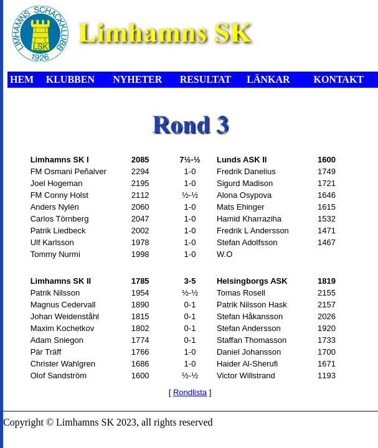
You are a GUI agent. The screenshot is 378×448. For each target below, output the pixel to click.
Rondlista (190, 392)
